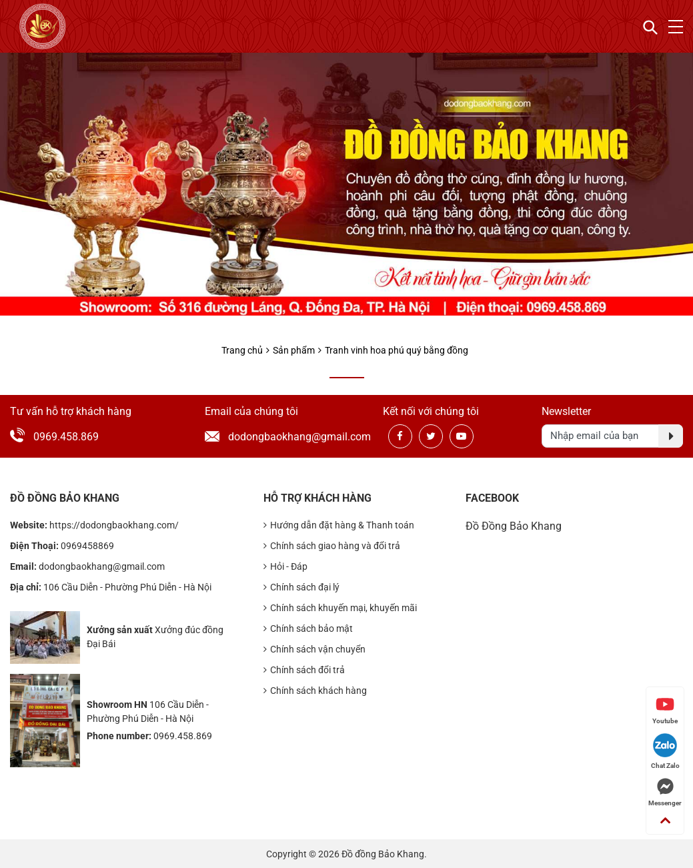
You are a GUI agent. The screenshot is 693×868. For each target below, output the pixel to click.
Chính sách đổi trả (304, 670)
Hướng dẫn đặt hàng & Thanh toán (338, 525)
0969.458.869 (66, 436)
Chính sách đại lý (301, 587)
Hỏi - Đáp (285, 567)
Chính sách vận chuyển (314, 649)
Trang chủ (242, 350)
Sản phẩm (294, 350)
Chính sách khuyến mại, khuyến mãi (340, 608)
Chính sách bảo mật (308, 629)
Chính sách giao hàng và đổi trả (331, 546)
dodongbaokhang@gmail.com (273, 436)
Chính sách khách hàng (315, 691)
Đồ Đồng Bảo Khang (514, 526)
